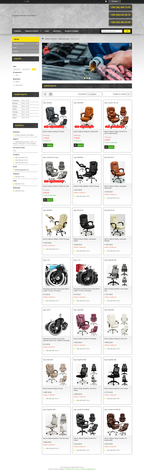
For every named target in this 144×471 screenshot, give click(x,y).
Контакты (57, 31)
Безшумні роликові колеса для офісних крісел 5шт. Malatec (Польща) (56, 339)
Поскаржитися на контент (73, 469)
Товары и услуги (31, 31)
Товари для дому (63, 39)
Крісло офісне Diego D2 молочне (115, 338)
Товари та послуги (51, 39)
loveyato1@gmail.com (22, 170)
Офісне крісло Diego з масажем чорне (85, 240)
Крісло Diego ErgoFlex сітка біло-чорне (85, 389)
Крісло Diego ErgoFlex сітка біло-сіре (56, 438)
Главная (17, 31)
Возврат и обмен (71, 31)
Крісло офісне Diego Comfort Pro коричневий (115, 439)
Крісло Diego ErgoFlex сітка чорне (116, 388)
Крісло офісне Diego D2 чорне (53, 131)
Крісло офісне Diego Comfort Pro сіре (56, 186)
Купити (50, 145)
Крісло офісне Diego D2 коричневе (86, 131)
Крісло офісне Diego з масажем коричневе (115, 187)
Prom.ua (81, 467)
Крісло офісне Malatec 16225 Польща (56, 239)
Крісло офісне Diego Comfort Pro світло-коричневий (115, 132)
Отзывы (15, 51)
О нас (46, 31)
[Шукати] (127, 31)
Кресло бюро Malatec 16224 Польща (86, 186)
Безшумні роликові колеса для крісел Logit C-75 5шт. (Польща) (87, 289)
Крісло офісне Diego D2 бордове (85, 338)
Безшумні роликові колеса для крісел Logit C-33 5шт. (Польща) (56, 289)
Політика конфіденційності (88, 469)
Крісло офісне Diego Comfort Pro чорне (85, 439)
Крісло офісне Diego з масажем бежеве (115, 240)
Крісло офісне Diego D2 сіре (53, 388)
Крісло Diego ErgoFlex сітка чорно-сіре (116, 289)
